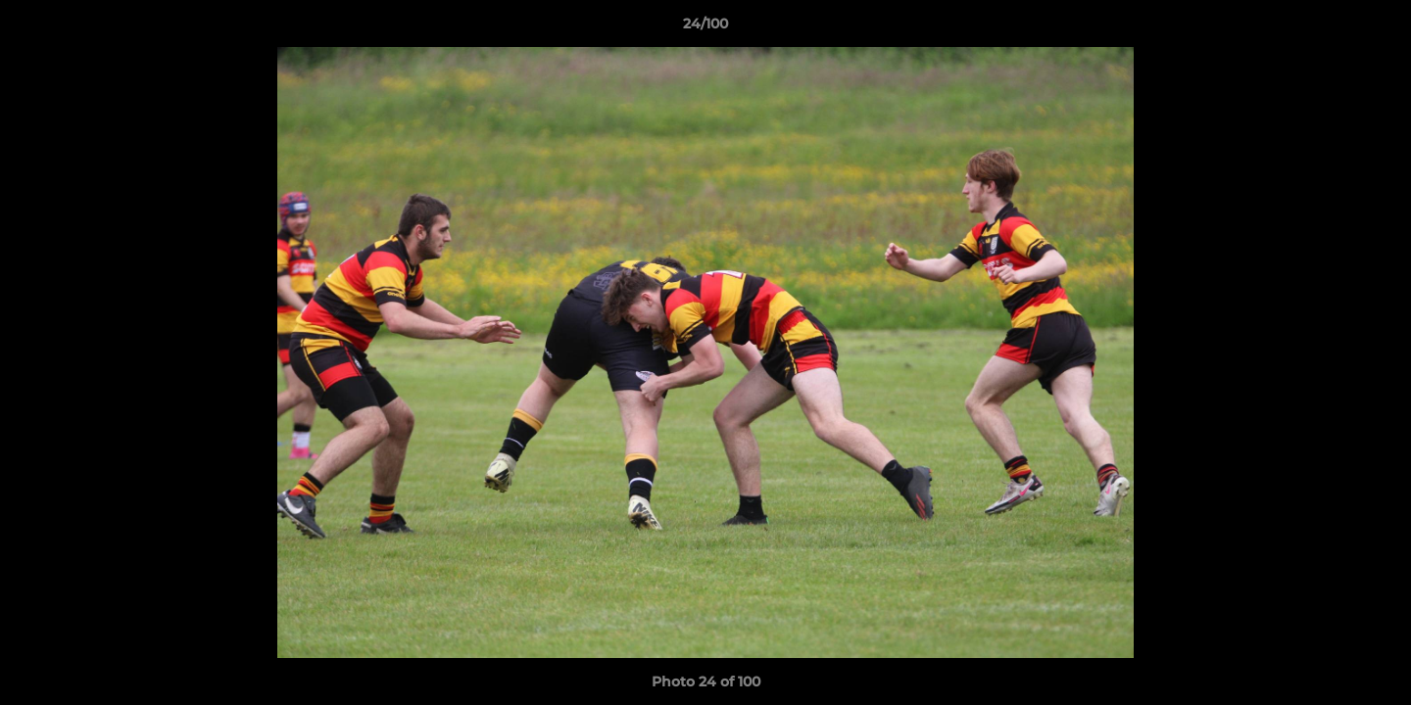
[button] (1375, 28)
